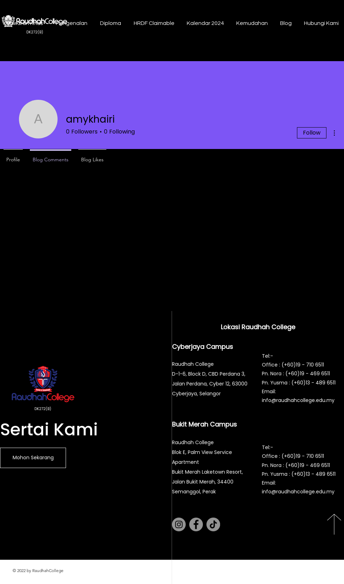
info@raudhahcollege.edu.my (298, 400)
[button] (70, 23)
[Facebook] (196, 524)
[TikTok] (213, 524)
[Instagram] (179, 524)
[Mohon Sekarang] (33, 458)
